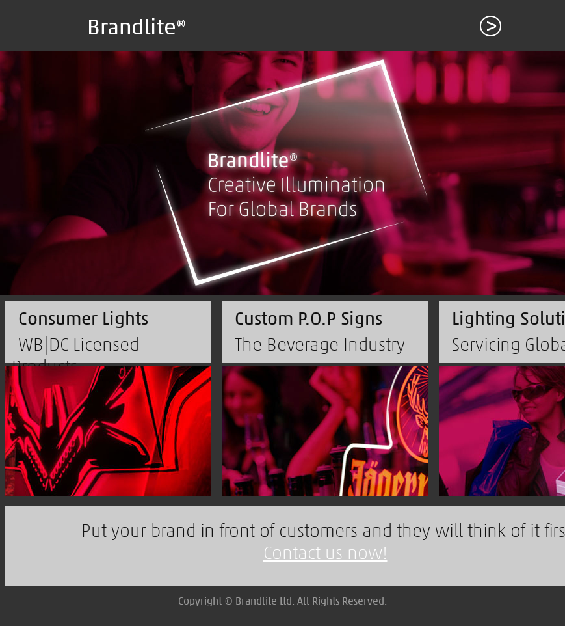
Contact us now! (325, 552)
